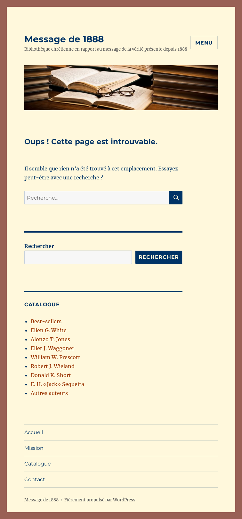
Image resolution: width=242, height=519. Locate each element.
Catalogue (37, 464)
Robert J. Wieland (53, 366)
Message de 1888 (64, 39)
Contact (34, 479)
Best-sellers (46, 321)
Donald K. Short (51, 375)
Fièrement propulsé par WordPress (99, 500)
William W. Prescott (55, 357)
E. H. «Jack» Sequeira (57, 384)
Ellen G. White (49, 330)
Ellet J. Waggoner (52, 348)
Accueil (33, 432)
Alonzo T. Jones (50, 339)
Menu (204, 43)
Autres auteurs (49, 393)
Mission (34, 448)
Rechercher (39, 246)
